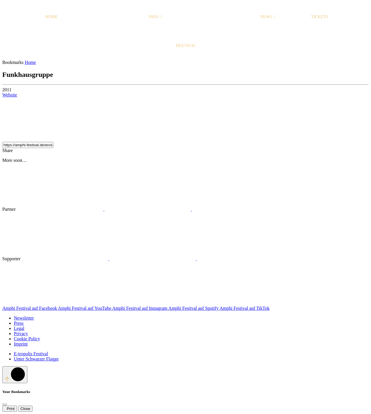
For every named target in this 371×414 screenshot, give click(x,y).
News (267, 16)
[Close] (4, 404)
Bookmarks (13, 62)
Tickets (319, 16)
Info (155, 16)
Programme (103, 16)
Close (25, 409)
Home (51, 16)
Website (9, 94)
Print (10, 409)
